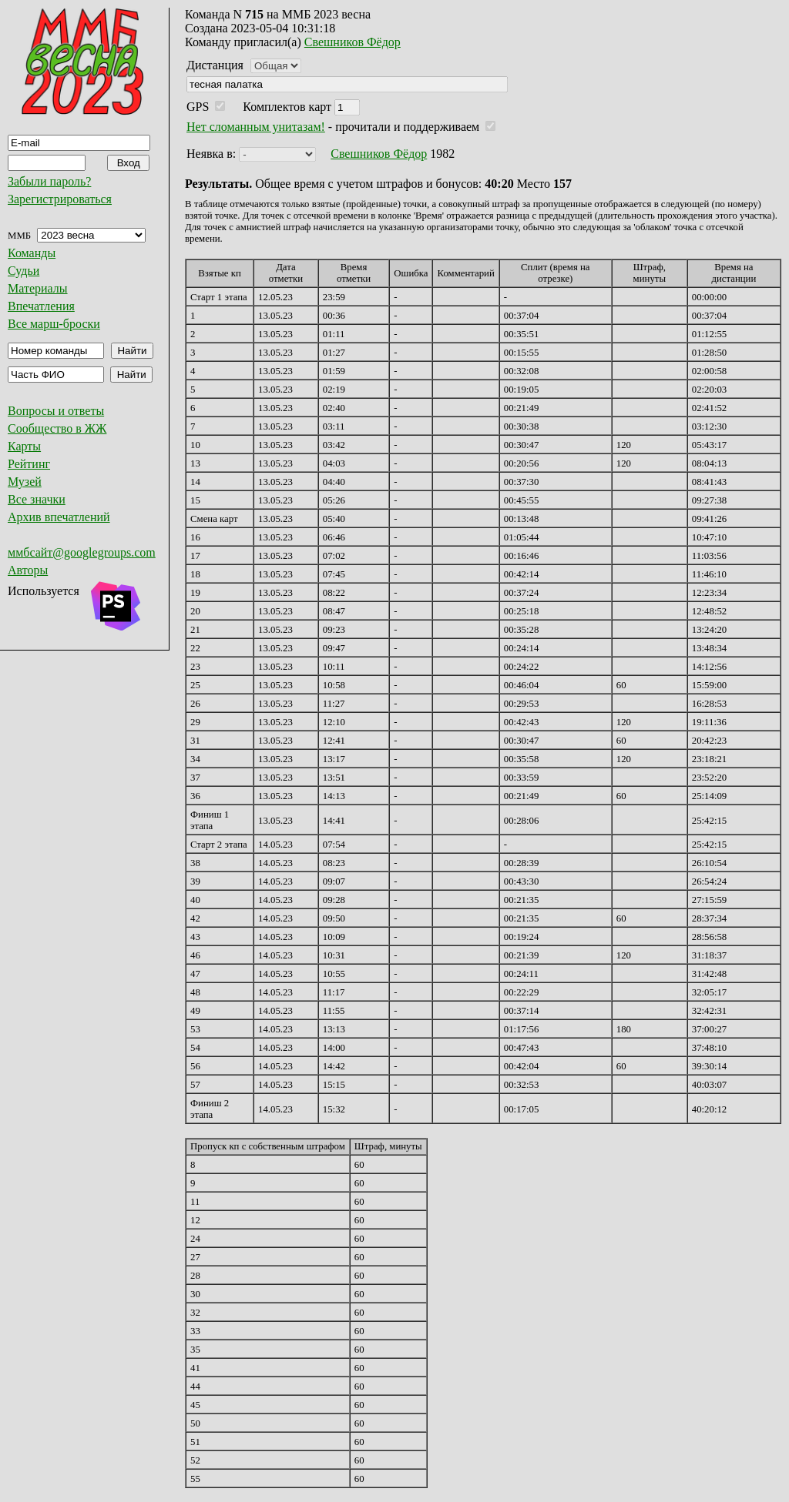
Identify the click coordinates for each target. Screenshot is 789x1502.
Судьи (23, 270)
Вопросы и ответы (56, 410)
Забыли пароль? (49, 181)
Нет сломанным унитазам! (255, 126)
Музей (25, 481)
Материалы (38, 288)
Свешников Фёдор (352, 42)
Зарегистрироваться (60, 199)
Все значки (36, 499)
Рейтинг (29, 463)
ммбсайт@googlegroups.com (82, 552)
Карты (24, 446)
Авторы (28, 570)
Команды (31, 252)
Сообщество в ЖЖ (57, 428)
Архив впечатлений (59, 517)
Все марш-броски (54, 323)
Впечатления (41, 306)
